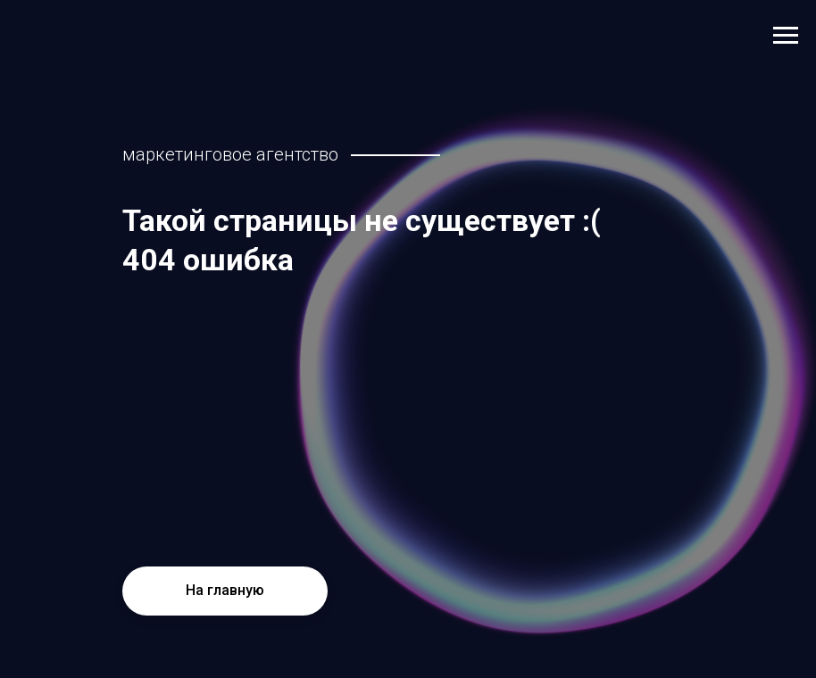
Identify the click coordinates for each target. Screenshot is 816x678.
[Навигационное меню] (785, 36)
